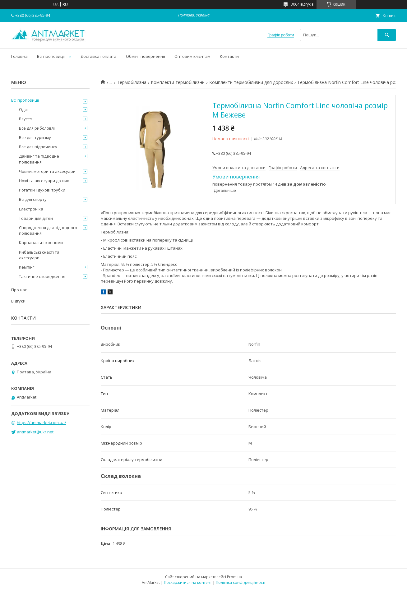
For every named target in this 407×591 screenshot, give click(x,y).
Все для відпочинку (38, 147)
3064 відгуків (302, 4)
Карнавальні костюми (41, 242)
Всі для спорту (33, 199)
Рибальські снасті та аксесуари (39, 255)
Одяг (23, 109)
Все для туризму (35, 137)
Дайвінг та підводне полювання (39, 158)
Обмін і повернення (145, 56)
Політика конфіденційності (240, 582)
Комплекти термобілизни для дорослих (251, 82)
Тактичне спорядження (42, 276)
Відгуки (18, 301)
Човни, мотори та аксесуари (47, 171)
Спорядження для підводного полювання (48, 230)
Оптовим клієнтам (192, 56)
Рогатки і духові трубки (42, 190)
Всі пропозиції (51, 56)
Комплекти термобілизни (178, 82)
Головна (19, 56)
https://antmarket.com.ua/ (41, 422)
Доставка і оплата (99, 56)
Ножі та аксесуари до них (44, 180)
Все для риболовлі (37, 128)
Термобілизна (131, 82)
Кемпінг (26, 267)
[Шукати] (386, 35)
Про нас (19, 290)
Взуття (25, 119)
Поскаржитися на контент (188, 582)
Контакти (229, 56)
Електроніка (31, 209)
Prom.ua (234, 576)
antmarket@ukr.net (35, 431)
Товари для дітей (36, 218)
